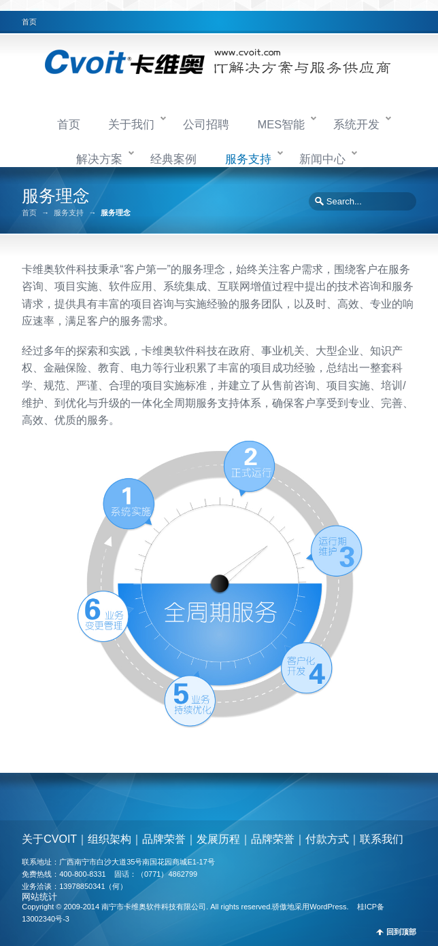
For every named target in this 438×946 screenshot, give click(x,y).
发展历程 (218, 839)
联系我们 (381, 839)
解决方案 (99, 159)
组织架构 (109, 839)
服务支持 (248, 159)
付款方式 (327, 839)
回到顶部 (401, 932)
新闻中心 (322, 159)
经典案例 (173, 159)
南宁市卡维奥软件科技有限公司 (153, 907)
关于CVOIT (49, 839)
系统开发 (356, 124)
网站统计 (39, 897)
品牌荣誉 (164, 839)
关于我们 (131, 124)
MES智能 (281, 124)
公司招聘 (206, 124)
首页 (29, 22)
